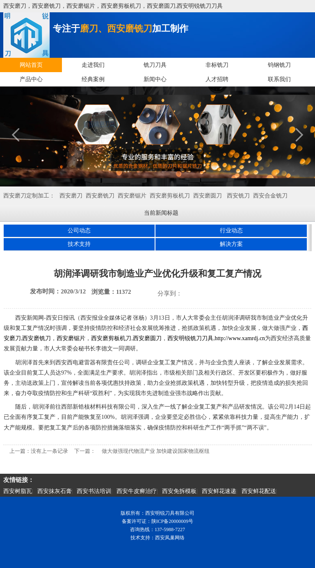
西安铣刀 (238, 196)
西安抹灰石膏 (54, 491)
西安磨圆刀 (207, 196)
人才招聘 (216, 79)
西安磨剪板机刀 (170, 196)
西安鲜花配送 (259, 491)
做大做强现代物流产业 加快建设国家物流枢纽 (156, 451)
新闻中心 (155, 79)
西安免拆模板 (179, 491)
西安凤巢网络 (170, 538)
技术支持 (79, 244)
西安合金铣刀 (270, 196)
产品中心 (31, 79)
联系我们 (279, 79)
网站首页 (31, 65)
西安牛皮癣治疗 (136, 491)
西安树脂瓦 (17, 491)
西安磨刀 (70, 196)
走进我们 (93, 65)
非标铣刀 (216, 65)
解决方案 (231, 244)
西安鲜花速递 (219, 491)
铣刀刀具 (155, 65)
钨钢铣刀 (279, 65)
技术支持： (142, 538)
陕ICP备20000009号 (172, 521)
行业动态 (231, 230)
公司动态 (79, 230)
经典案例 (93, 79)
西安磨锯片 (132, 196)
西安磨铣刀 (100, 196)
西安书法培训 (94, 491)
